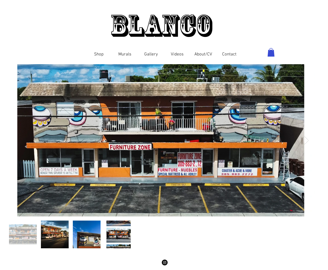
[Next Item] (306, 140)
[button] (99, 52)
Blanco (164, 25)
